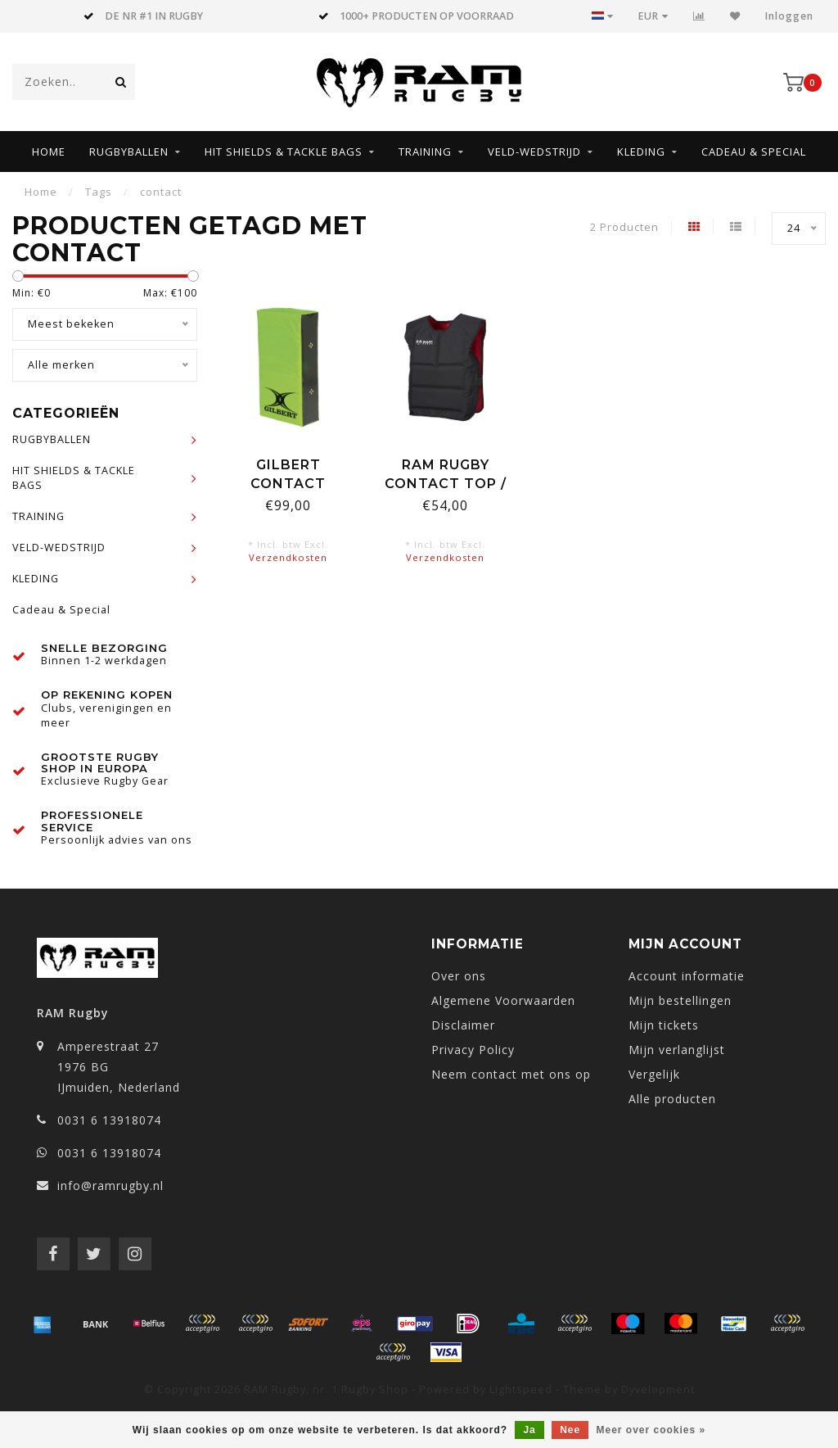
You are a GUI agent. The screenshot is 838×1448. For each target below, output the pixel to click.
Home (48, 151)
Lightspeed (520, 1389)
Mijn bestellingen (680, 1000)
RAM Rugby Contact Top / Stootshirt (446, 483)
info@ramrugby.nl (110, 1185)
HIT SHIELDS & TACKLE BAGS (284, 151)
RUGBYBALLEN (129, 151)
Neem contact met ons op (511, 1074)
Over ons (458, 976)
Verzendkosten (288, 557)
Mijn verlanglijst (676, 1049)
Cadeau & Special (753, 151)
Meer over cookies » (651, 1430)
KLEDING (641, 151)
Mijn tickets (663, 1025)
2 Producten (624, 227)
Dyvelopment (658, 1389)
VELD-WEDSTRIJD (534, 151)
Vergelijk (654, 1074)
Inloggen (789, 16)
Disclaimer (463, 1025)
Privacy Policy (473, 1049)
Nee (570, 1430)
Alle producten (672, 1098)
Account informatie (686, 976)
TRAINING (425, 151)
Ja (529, 1430)
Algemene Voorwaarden (503, 1000)
